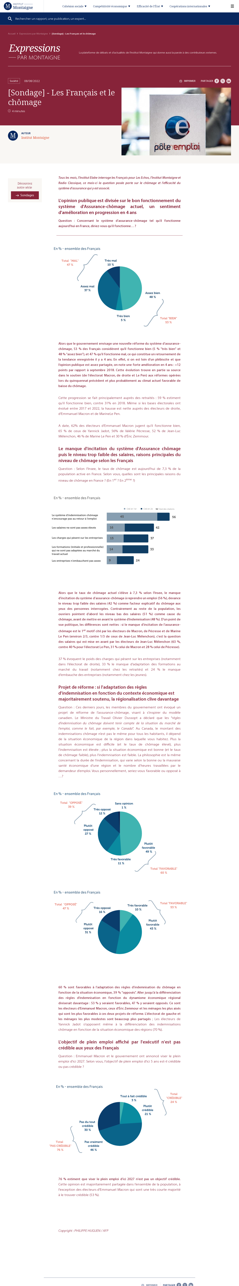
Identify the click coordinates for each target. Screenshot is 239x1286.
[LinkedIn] (228, 81)
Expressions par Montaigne (33, 33)
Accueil (11, 33)
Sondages (27, 195)
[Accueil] (18, 6)
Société (14, 80)
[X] (222, 81)
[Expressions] (34, 51)
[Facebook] (216, 81)
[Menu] (230, 6)
